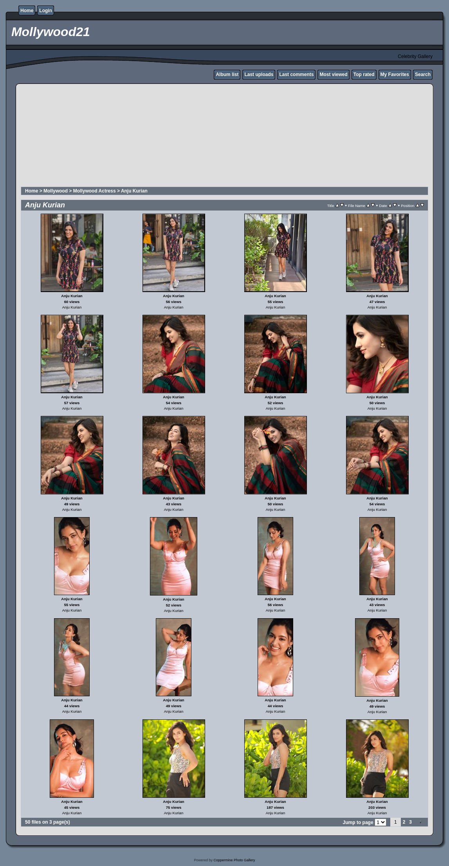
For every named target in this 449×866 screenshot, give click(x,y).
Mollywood (55, 191)
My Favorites (394, 74)
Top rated (364, 74)
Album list (227, 74)
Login (45, 10)
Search (423, 74)
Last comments (296, 74)
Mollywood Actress (94, 191)
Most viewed (333, 74)
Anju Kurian (134, 191)
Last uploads (258, 74)
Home (26, 10)
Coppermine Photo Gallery (234, 860)
